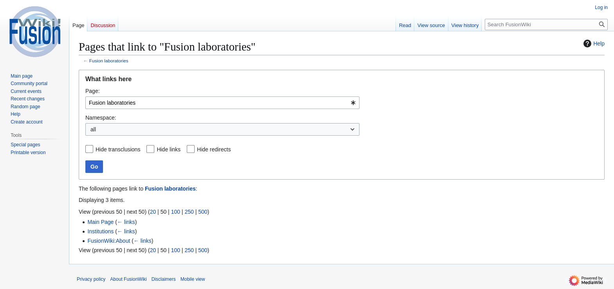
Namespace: (100, 118)
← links (126, 222)
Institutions (100, 231)
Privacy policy (91, 279)
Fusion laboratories (108, 60)
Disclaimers (164, 279)
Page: (92, 91)
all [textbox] (93, 129)
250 (188, 212)
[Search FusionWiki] (546, 24)
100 (175, 212)
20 (153, 212)
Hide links (169, 149)
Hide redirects (214, 149)
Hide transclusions (118, 149)
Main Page (100, 222)
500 (202, 212)
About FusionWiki (128, 279)
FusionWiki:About (108, 241)
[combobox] (222, 102)
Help (593, 43)
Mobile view (193, 279)
